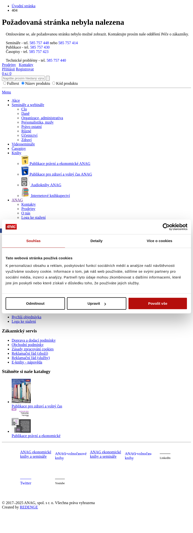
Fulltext (13, 83)
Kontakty (26, 65)
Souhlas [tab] (33, 241)
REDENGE (29, 507)
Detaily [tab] (96, 241)
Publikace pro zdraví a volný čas (37, 406)
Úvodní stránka (23, 6)
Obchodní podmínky (28, 345)
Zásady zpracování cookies (33, 349)
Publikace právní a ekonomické (36, 436)
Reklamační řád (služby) (31, 358)
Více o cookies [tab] (159, 241)
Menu (6, 92)
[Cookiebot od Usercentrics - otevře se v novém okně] (166, 226)
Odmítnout (35, 303)
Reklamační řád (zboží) (30, 353)
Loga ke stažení (24, 321)
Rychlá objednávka (26, 317)
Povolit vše (157, 303)
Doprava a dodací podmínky (34, 340)
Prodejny (9, 65)
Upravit (97, 303)
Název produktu (37, 83)
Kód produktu (67, 83)
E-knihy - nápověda (27, 362)
